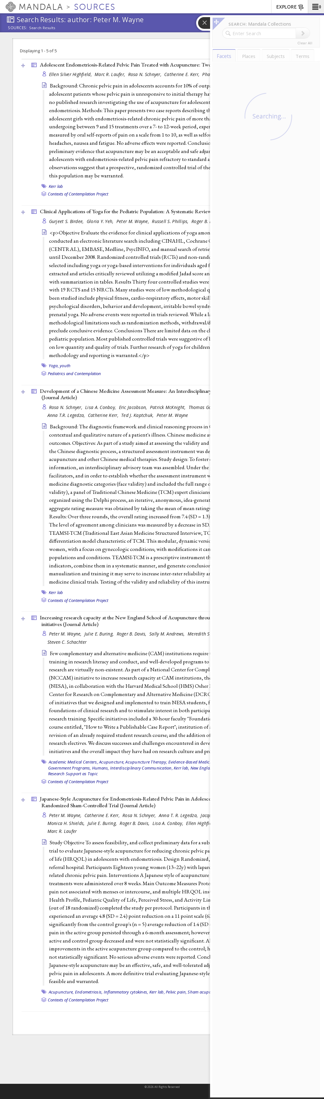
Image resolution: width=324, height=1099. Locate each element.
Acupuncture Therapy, (146, 762)
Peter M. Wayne (172, 415)
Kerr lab (56, 186)
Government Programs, (69, 768)
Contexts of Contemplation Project (78, 194)
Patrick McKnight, (168, 407)
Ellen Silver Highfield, (71, 74)
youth (65, 365)
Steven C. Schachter (67, 642)
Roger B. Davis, (206, 221)
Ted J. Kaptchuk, (138, 415)
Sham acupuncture (206, 992)
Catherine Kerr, (104, 415)
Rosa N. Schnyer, (145, 74)
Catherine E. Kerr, (182, 74)
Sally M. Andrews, (167, 634)
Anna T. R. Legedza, (179, 815)
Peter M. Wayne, (133, 221)
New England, (203, 768)
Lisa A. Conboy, (101, 407)
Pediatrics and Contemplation (74, 373)
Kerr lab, (181, 768)
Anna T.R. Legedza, (66, 415)
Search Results (42, 28)
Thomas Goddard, (207, 407)
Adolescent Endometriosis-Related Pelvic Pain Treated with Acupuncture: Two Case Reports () (159, 64)
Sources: (18, 28)
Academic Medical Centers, (73, 762)
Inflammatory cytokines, (126, 992)
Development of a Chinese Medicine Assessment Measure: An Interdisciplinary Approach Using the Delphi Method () (165, 394)
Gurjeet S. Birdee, (67, 221)
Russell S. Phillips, (171, 221)
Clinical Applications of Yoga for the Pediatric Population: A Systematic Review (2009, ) (151, 211)
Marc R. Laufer (62, 831)
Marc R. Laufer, (110, 74)
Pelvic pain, (176, 992)
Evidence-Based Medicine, (192, 762)
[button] (316, 6)
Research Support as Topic (73, 773)
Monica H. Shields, (66, 823)
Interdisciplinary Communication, (141, 768)
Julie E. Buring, (99, 634)
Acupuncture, (111, 762)
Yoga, (54, 365)
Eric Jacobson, (133, 407)
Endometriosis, (89, 992)
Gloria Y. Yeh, (101, 221)
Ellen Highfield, (202, 823)
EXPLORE (290, 7)
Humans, (100, 768)
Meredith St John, (206, 634)
